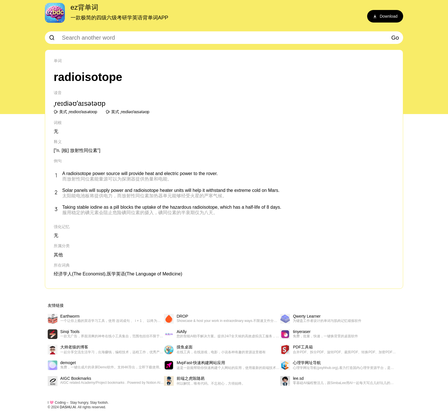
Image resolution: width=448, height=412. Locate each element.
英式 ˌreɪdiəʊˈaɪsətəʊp (127, 111)
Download (385, 16)
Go (395, 37)
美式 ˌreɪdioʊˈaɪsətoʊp (75, 111)
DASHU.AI (68, 407)
